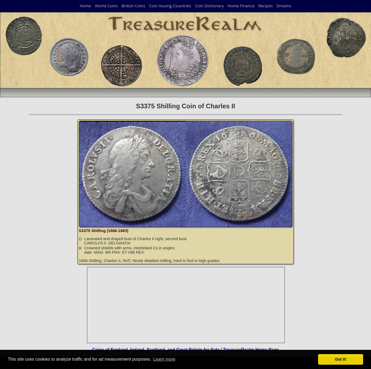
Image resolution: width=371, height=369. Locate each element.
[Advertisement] (186, 305)
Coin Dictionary (209, 5)
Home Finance (241, 5)
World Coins (106, 5)
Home (85, 5)
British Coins (133, 5)
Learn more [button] (164, 359)
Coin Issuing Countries (170, 5)
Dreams (283, 5)
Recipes (265, 5)
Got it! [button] (340, 359)
